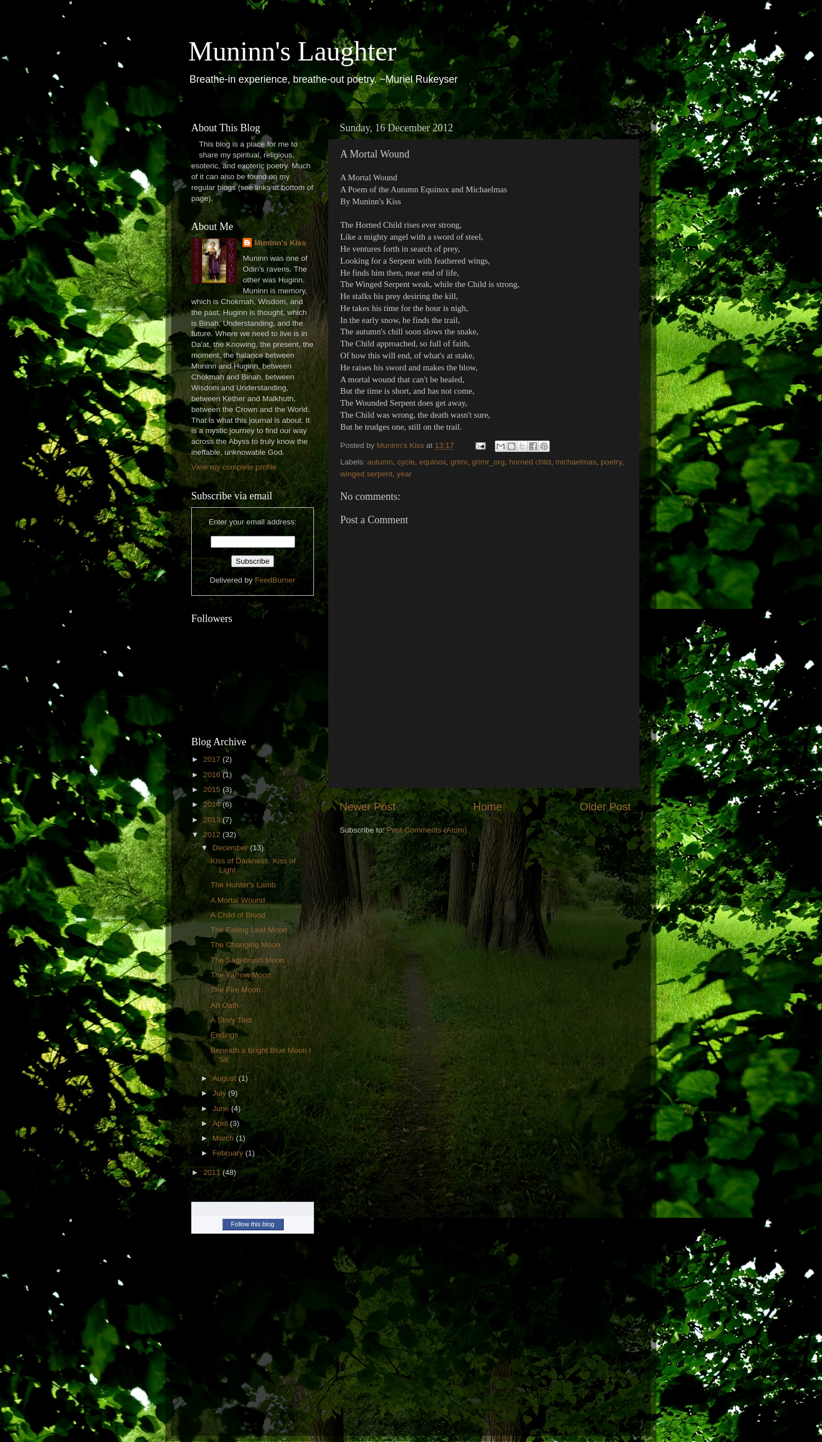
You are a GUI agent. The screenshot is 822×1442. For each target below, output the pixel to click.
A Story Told (231, 1020)
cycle (406, 462)
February (228, 1153)
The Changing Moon (245, 944)
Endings (225, 1035)
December (231, 847)
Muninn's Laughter (292, 51)
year (404, 474)
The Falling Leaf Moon (249, 930)
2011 (213, 1172)
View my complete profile (234, 467)
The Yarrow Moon (241, 975)
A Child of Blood (238, 915)
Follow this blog (253, 1224)
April (221, 1123)
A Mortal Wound (238, 900)
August (225, 1078)
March (224, 1138)
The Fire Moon (236, 989)
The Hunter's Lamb (243, 884)
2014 (213, 804)
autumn (380, 462)
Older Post (605, 807)
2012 (213, 834)
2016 (213, 774)
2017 (213, 759)
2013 (213, 819)
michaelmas (576, 462)
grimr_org (488, 462)
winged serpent (366, 474)
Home (487, 807)
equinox (432, 462)
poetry (611, 462)
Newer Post (368, 807)
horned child (530, 462)
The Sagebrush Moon (248, 960)
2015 (213, 789)
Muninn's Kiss (280, 243)
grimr (459, 462)
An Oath (225, 1005)
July (220, 1093)
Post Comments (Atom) (427, 830)
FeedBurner (275, 580)
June (221, 1108)
